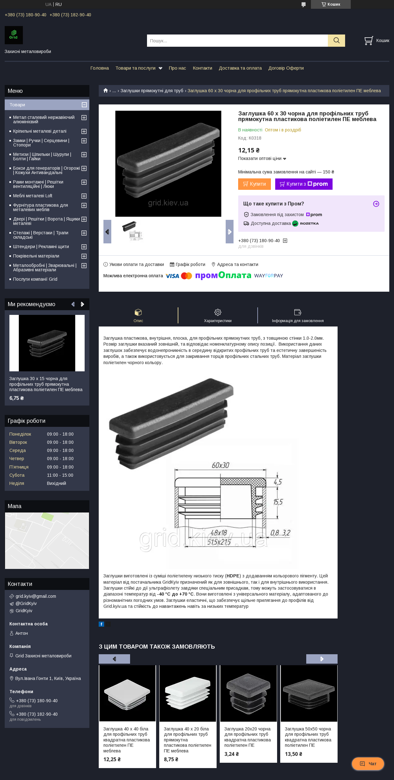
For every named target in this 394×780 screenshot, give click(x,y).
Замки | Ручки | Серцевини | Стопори (41, 142)
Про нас (177, 68)
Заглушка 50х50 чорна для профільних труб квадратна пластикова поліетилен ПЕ (308, 737)
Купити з (307, 184)
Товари (17, 104)
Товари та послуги (135, 68)
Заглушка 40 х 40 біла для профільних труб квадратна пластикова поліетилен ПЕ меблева (126, 739)
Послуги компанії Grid (35, 279)
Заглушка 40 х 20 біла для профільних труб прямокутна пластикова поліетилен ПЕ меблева (187, 739)
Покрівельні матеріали (36, 255)
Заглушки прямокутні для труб (152, 90)
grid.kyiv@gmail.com (36, 596)
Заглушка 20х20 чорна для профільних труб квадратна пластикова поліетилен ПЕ (247, 737)
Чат (368, 764)
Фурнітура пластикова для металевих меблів (40, 207)
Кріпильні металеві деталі (39, 131)
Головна (99, 68)
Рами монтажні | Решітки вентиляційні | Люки (38, 184)
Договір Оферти (286, 68)
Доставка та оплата (240, 68)
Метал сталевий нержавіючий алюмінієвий (44, 119)
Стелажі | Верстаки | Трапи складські (40, 235)
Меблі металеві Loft (32, 195)
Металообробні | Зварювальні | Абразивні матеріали (44, 267)
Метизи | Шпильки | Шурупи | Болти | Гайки (42, 156)
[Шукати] (336, 40)
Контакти (202, 68)
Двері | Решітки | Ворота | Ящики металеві (46, 221)
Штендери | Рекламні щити (41, 246)
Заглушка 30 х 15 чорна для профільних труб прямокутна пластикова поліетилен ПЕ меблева (45, 384)
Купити (258, 184)
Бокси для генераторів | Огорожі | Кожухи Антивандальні (46, 170)
